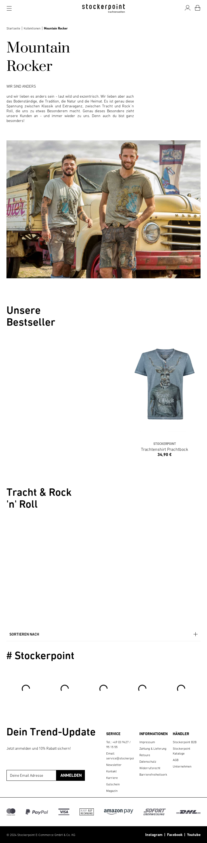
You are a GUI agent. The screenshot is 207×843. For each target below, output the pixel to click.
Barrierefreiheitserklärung (157, 774)
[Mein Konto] (187, 8)
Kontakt (111, 771)
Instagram (154, 834)
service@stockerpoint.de (123, 758)
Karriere (112, 778)
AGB (175, 760)
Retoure (144, 755)
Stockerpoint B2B (184, 742)
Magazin (112, 791)
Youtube (193, 834)
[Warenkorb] (197, 8)
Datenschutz (147, 761)
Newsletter (114, 765)
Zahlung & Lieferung (152, 749)
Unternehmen (182, 766)
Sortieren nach (103, 634)
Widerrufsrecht (149, 768)
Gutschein (113, 784)
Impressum (147, 742)
